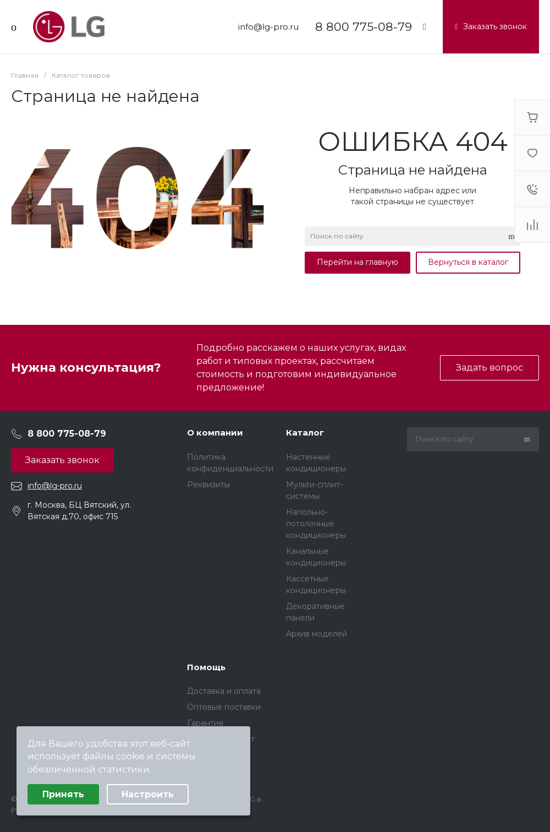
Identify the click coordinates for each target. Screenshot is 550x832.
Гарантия (205, 723)
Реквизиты (208, 485)
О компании (215, 432)
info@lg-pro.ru (268, 26)
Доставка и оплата (224, 691)
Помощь (206, 667)
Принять (63, 794)
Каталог (305, 432)
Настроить (148, 794)
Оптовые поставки (224, 707)
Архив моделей (316, 634)
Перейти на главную (357, 262)
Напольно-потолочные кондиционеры (316, 523)
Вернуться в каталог (468, 262)
